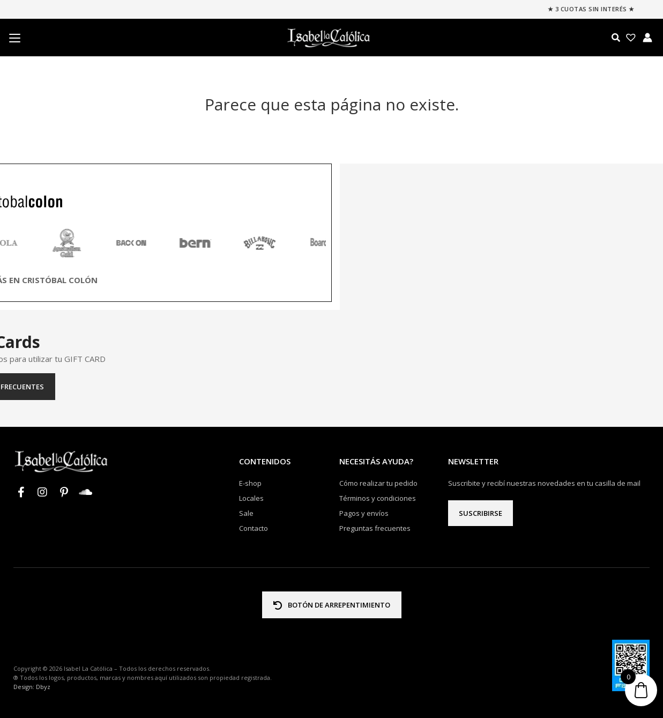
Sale (246, 513)
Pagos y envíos (364, 513)
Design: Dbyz (31, 687)
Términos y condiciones (377, 498)
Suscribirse (480, 513)
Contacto (253, 528)
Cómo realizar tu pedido (378, 483)
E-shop (250, 483)
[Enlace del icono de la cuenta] (647, 37)
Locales (251, 498)
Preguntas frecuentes (331, 386)
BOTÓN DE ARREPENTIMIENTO (331, 605)
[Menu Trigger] (14, 38)
